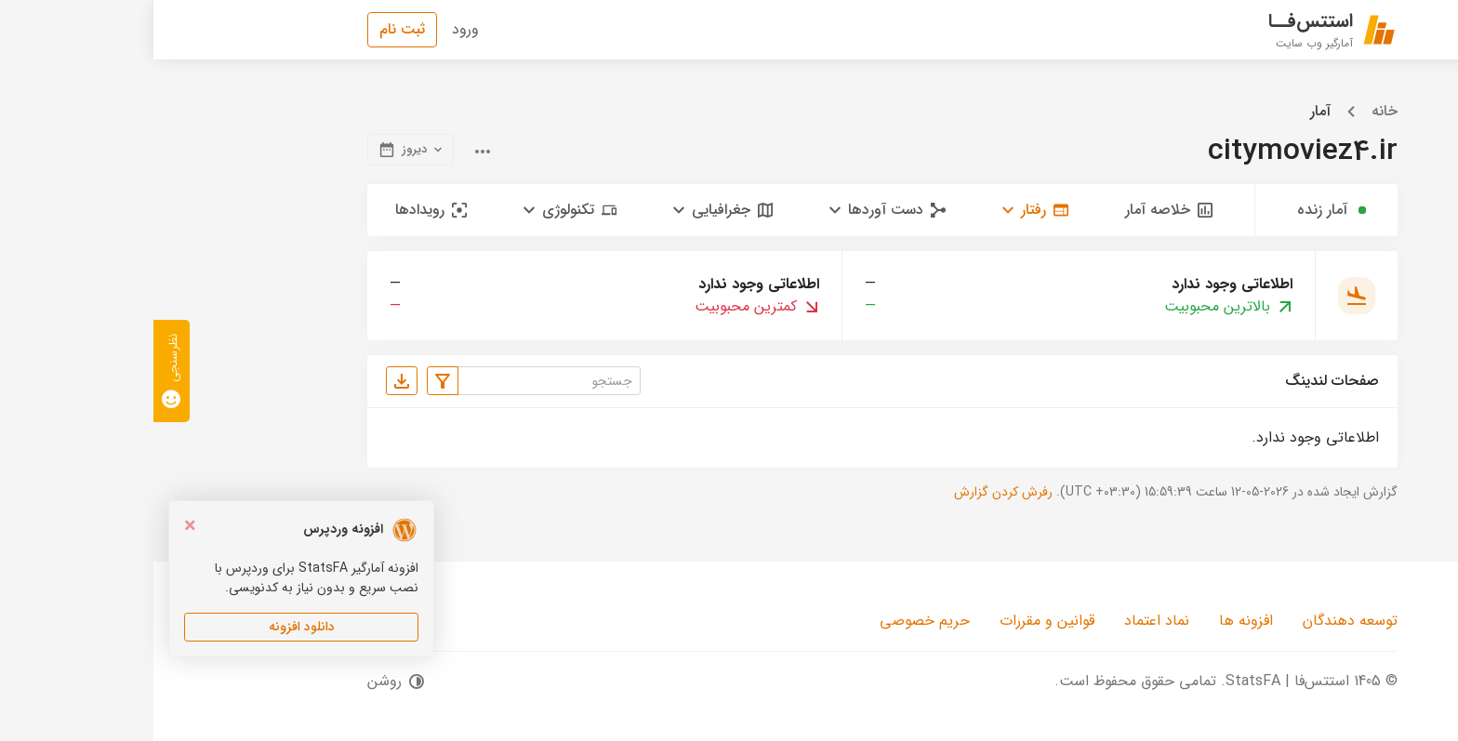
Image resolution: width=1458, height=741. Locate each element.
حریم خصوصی (771, 620)
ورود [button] (311, 29)
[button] (882, 210)
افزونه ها (1093, 620)
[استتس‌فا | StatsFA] (1179, 29)
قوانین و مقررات (893, 620)
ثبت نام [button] (249, 29)
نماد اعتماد (1003, 620)
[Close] (37, 527)
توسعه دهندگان (1196, 620)
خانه (1231, 111)
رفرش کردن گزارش (850, 492)
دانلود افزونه (148, 626)
